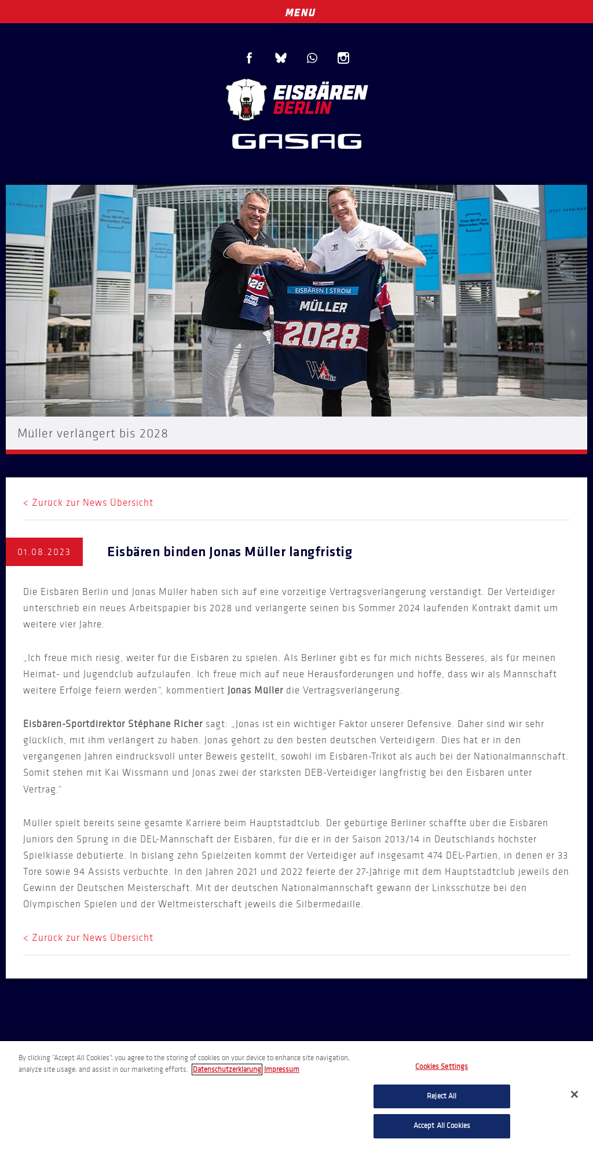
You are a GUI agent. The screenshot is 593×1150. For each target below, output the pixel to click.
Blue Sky (281, 58)
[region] (296, 1095)
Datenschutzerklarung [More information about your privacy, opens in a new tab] (227, 1069)
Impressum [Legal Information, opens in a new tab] (281, 1069)
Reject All (441, 1096)
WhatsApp (312, 58)
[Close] (574, 1094)
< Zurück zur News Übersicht (88, 502)
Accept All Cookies (441, 1125)
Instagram (343, 58)
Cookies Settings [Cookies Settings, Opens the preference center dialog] (441, 1066)
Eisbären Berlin (296, 98)
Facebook (249, 58)
